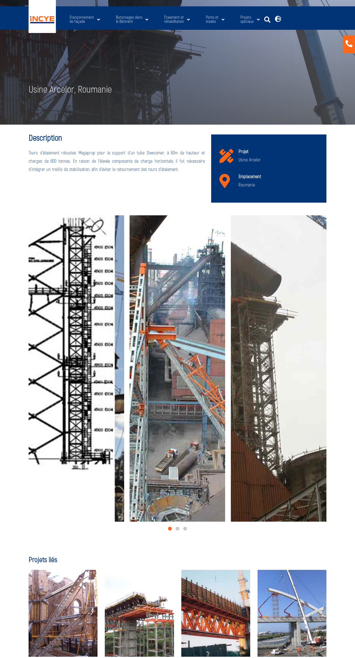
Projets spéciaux (250, 19)
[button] (267, 19)
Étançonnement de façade (85, 19)
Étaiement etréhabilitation (177, 19)
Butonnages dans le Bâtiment (132, 19)
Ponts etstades (215, 19)
